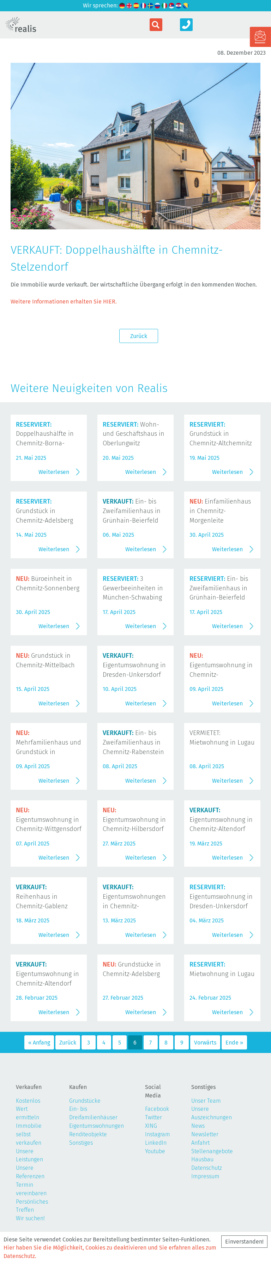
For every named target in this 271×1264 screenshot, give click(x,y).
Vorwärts (205, 1042)
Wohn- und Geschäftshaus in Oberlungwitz (133, 434)
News (198, 1125)
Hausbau (202, 1159)
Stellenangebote (212, 1151)
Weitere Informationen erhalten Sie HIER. (64, 301)
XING (151, 1125)
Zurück (138, 336)
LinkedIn (156, 1142)
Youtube (155, 1151)
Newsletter (204, 1134)
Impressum (205, 1176)
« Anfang (39, 1042)
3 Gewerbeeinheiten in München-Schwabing (133, 588)
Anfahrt (200, 1142)
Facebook (157, 1109)
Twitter (153, 1117)
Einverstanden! (244, 1241)
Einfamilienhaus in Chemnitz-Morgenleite (220, 511)
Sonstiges (81, 1142)
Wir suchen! (30, 1218)
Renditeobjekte (88, 1134)
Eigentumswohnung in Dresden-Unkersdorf (134, 665)
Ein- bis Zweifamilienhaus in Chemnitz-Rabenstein (133, 742)
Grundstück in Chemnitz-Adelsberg (44, 511)
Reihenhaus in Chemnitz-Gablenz (42, 896)
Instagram (157, 1134)
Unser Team (206, 1100)
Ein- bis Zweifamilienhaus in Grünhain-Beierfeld (132, 511)
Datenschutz (206, 1167)
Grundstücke (85, 1100)
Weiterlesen (53, 472)
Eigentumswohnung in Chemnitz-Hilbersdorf (134, 819)
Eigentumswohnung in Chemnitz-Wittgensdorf (49, 819)
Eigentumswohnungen (96, 1125)
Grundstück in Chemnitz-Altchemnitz (220, 434)
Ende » (234, 1042)
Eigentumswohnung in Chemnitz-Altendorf (221, 819)
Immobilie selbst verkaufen (29, 1134)
